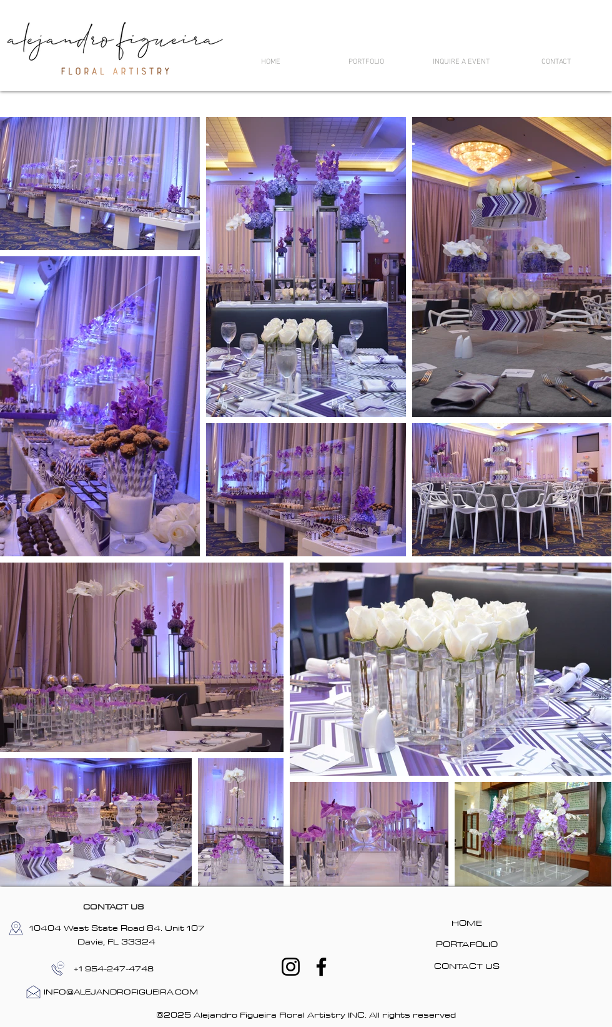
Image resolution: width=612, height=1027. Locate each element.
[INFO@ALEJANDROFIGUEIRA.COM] (121, 991)
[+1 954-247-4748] (114, 968)
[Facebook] (321, 966)
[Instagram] (291, 966)
